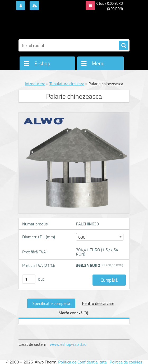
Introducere (35, 84)
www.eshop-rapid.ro (68, 344)
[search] (123, 46)
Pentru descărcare (98, 303)
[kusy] (28, 279)
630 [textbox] (81, 237)
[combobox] (99, 236)
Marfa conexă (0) (73, 313)
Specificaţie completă (51, 303)
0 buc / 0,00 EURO (109, 3)
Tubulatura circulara (66, 84)
